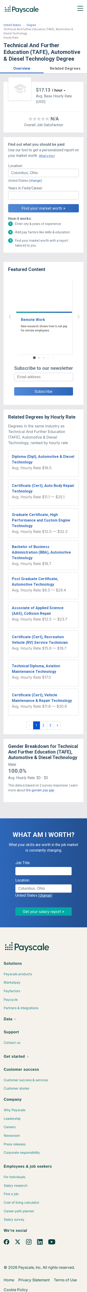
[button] (22, 67)
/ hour (57, 90)
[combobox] (43, 173)
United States (12, 25)
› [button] (49, 316)
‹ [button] (38, 316)
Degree (31, 25)
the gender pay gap (40, 790)
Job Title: (22, 863)
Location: (15, 166)
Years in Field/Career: (25, 188)
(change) (35, 180)
